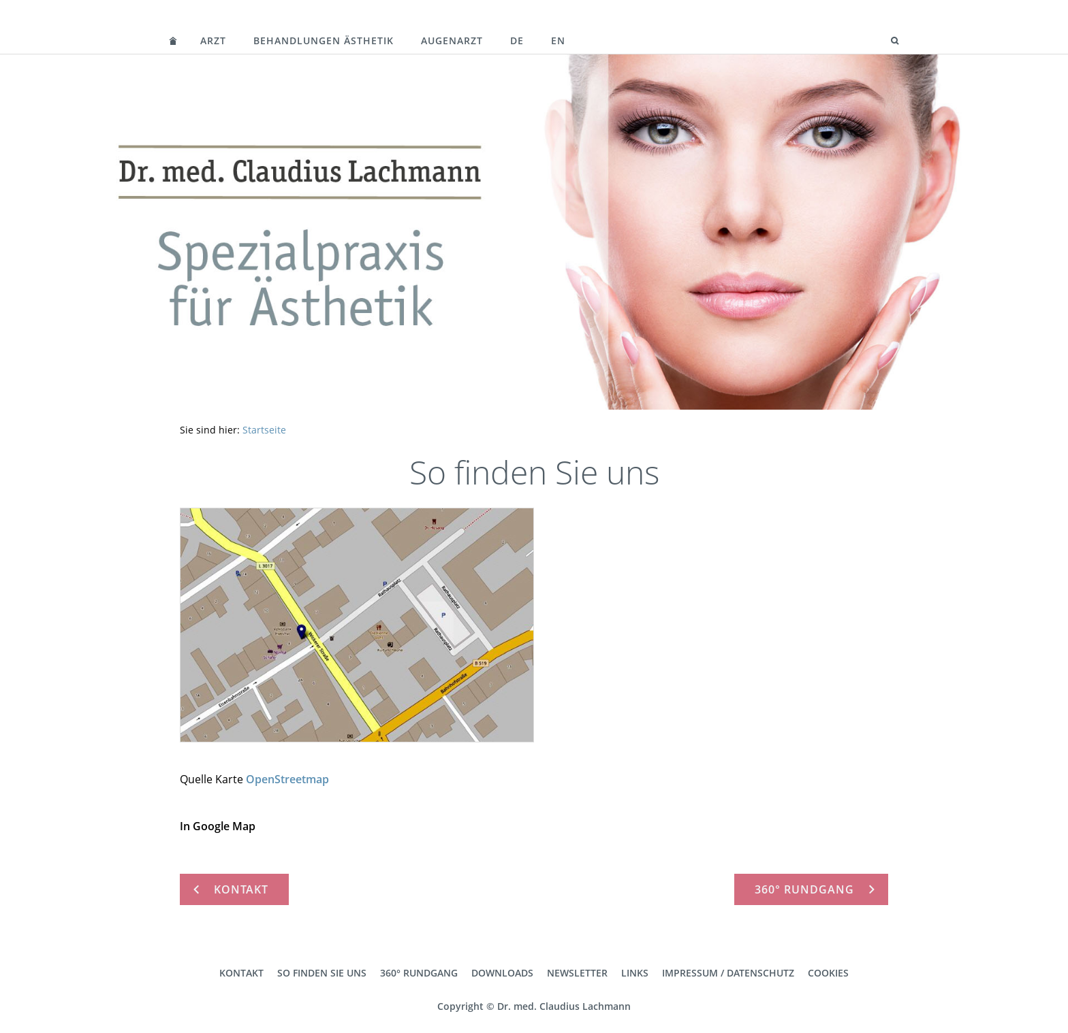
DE (517, 40)
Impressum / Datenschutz (728, 972)
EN (558, 40)
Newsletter (577, 972)
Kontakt (241, 972)
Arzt (213, 40)
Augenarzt (452, 40)
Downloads (502, 972)
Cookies (828, 972)
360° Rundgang (419, 972)
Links (634, 972)
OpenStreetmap (287, 779)
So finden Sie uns (321, 972)
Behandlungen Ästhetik (323, 40)
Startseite (264, 429)
